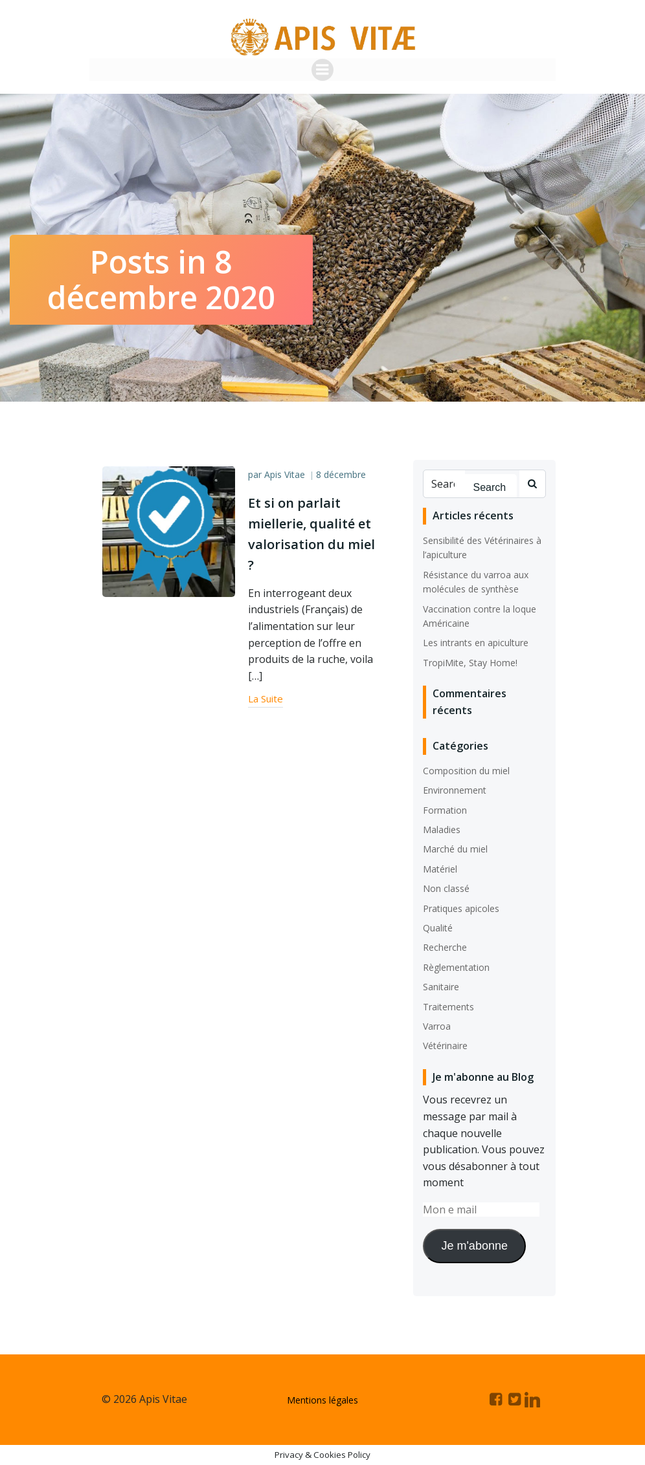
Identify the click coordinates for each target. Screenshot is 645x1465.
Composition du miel (466, 771)
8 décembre (341, 474)
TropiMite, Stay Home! (470, 662)
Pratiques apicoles (461, 908)
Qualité (438, 928)
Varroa (437, 1026)
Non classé (446, 888)
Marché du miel (455, 849)
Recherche (445, 947)
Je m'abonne (474, 1245)
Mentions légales (322, 1399)
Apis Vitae (284, 474)
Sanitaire (441, 987)
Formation (445, 809)
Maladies (441, 829)
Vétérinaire (445, 1045)
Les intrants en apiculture (475, 642)
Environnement (454, 790)
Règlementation (456, 966)
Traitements (448, 1006)
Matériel (440, 868)
